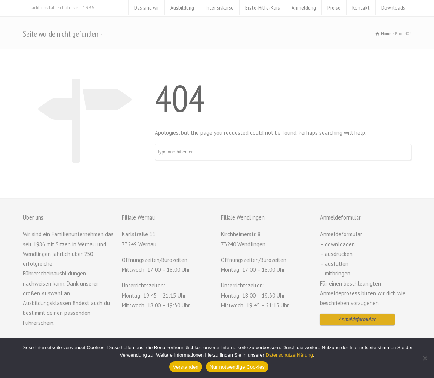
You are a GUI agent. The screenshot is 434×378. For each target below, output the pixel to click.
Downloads (393, 7)
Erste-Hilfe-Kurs (262, 7)
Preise (334, 7)
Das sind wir (146, 7)
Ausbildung (182, 7)
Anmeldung (304, 7)
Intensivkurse (220, 7)
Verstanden (185, 367)
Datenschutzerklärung (289, 355)
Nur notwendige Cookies (237, 367)
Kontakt (361, 7)
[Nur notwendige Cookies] (424, 358)
